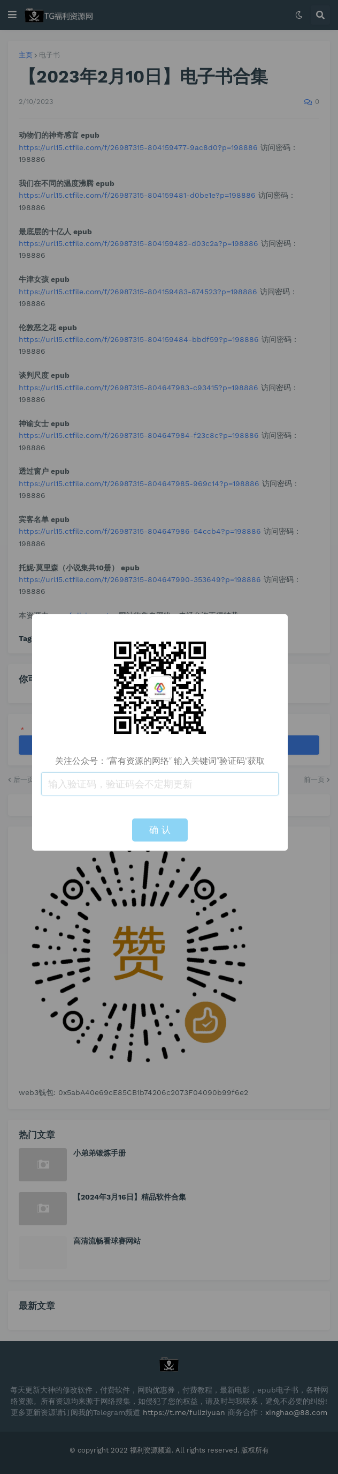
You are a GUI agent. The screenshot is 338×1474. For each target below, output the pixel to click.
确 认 (160, 829)
